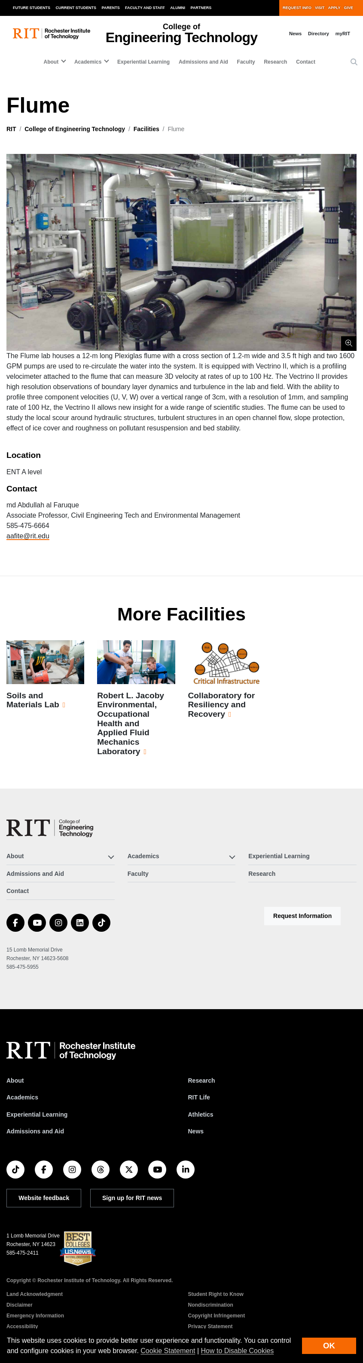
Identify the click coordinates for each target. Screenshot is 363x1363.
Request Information (302, 915)
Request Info (297, 8)
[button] (354, 62)
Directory (318, 33)
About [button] (51, 62)
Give (348, 8)
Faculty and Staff (145, 8)
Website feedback (43, 1197)
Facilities (146, 129)
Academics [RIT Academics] (22, 1097)
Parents (111, 8)
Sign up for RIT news (132, 1197)
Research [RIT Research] (201, 1080)
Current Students (76, 8)
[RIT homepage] (51, 34)
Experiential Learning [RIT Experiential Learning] (36, 1114)
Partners (201, 8)
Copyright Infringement (216, 1316)
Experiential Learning (143, 62)
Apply (334, 8)
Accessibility (22, 1326)
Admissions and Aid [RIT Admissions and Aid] (35, 1131)
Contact (305, 62)
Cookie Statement (167, 1350)
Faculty (246, 62)
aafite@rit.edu (27, 536)
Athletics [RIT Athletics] (201, 1114)
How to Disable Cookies (237, 1350)
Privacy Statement (210, 1326)
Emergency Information (35, 1316)
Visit (319, 8)
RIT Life (199, 1097)
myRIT (343, 33)
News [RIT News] (196, 1131)
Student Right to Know (216, 1294)
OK (329, 1345)
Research (275, 62)
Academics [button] (87, 62)
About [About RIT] (15, 1080)
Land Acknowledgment (34, 1294)
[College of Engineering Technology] (49, 828)
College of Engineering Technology (74, 129)
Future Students (31, 8)
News (295, 33)
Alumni (177, 8)
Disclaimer (19, 1305)
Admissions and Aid (203, 62)
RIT (11, 129)
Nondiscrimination (210, 1305)
